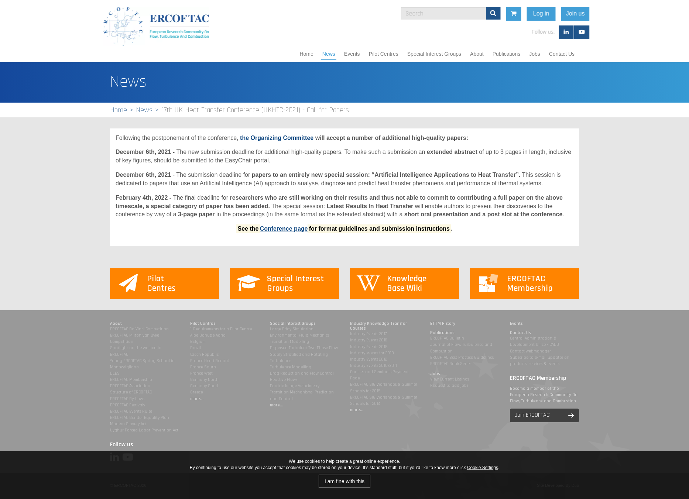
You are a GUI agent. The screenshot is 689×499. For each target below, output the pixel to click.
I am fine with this (344, 481)
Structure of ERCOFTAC (131, 392)
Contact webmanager (530, 351)
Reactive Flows (283, 379)
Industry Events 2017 (368, 334)
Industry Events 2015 (368, 347)
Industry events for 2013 (372, 353)
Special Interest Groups (434, 54)
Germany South (205, 386)
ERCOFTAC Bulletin (447, 338)
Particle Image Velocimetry (294, 386)
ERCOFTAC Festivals (127, 405)
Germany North (204, 379)
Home (306, 54)
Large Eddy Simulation (291, 329)
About (477, 54)
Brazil (195, 348)
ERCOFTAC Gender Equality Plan (139, 417)
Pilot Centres (383, 54)
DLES (115, 373)
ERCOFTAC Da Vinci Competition (139, 329)
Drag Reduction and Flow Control (302, 373)
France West (201, 373)
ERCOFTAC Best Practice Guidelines (462, 357)
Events (352, 54)
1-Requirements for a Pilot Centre (221, 329)
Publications (507, 54)
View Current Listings (449, 379)
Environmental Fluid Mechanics (299, 335)
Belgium (198, 341)
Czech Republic (204, 354)
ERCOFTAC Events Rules (131, 411)
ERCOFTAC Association (130, 386)
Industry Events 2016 (368, 340)
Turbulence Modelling (290, 367)
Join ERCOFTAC (532, 415)
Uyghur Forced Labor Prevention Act (144, 430)
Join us (632, 13)
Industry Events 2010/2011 (373, 365)
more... (196, 399)
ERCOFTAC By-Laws (127, 399)
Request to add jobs (449, 385)
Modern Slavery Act (128, 424)
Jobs (534, 54)
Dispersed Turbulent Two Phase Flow (304, 348)
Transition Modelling (289, 341)
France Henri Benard (209, 361)
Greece (196, 392)
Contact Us (562, 54)
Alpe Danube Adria (208, 335)
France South (203, 367)
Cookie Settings (482, 467)
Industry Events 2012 (368, 359)
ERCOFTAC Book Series (450, 363)
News (328, 54)
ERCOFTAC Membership (131, 379)
